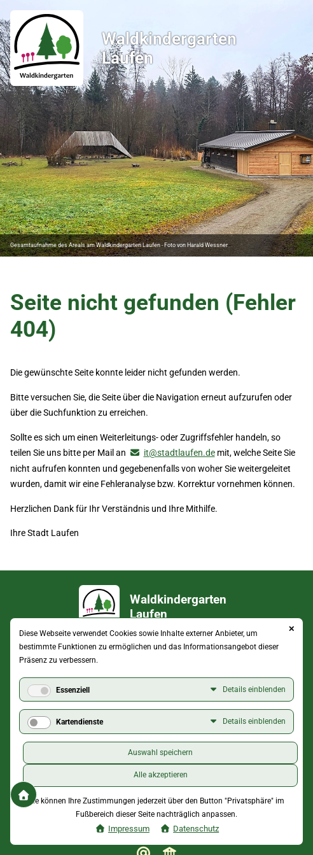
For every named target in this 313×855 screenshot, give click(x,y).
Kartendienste (79, 721)
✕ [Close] (291, 629)
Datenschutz (196, 828)
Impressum (129, 828)
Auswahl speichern (160, 752)
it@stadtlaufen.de (179, 453)
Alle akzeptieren (161, 774)
